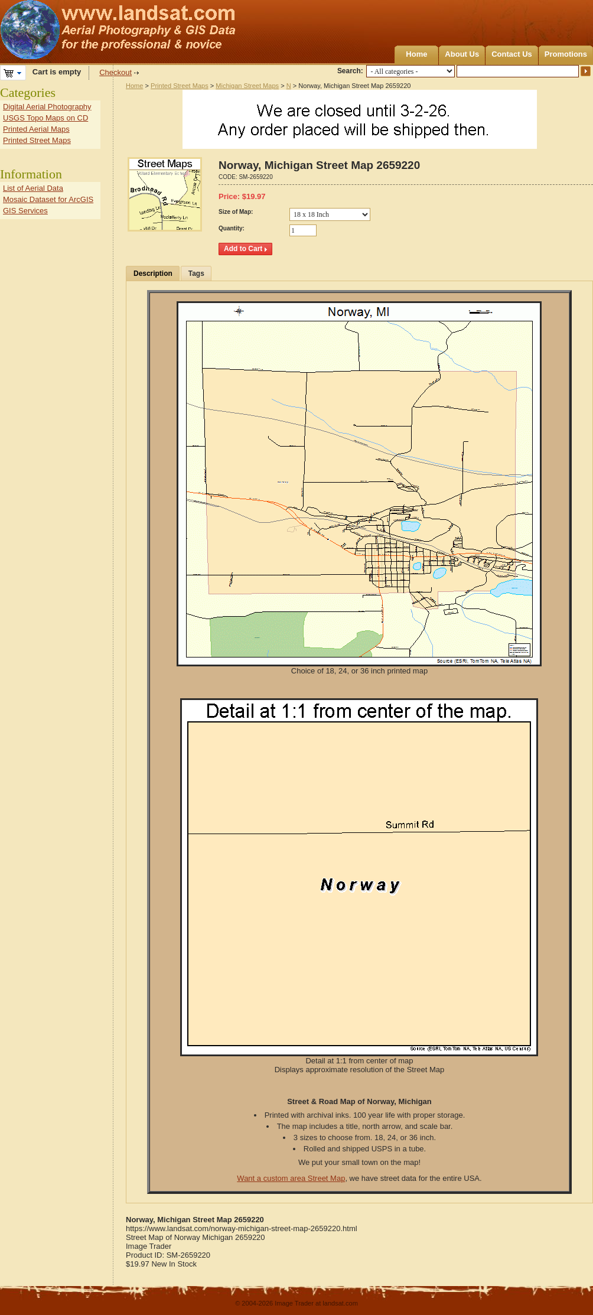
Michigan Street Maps (247, 85)
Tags (196, 273)
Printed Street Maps (179, 85)
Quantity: (232, 228)
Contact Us (511, 54)
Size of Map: (236, 212)
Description (152, 273)
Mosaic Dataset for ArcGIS (48, 199)
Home (416, 54)
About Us (462, 54)
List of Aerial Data (33, 188)
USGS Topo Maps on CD (45, 117)
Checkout (115, 72)
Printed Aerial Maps (36, 129)
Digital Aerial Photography (47, 106)
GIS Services (25, 210)
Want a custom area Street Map (291, 1178)
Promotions (566, 54)
